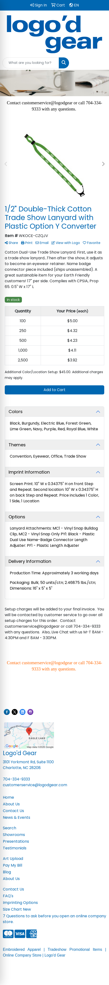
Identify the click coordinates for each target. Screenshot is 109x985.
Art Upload (13, 858)
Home (8, 797)
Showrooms (14, 834)
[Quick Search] (30, 62)
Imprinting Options (20, 902)
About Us (11, 804)
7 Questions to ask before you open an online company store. (54, 918)
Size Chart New (17, 909)
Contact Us (13, 810)
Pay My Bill (12, 865)
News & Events (16, 817)
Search (9, 828)
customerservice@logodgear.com (35, 785)
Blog (7, 872)
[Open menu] (99, 63)
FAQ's (8, 896)
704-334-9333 (16, 779)
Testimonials (14, 848)
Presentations (16, 841)
